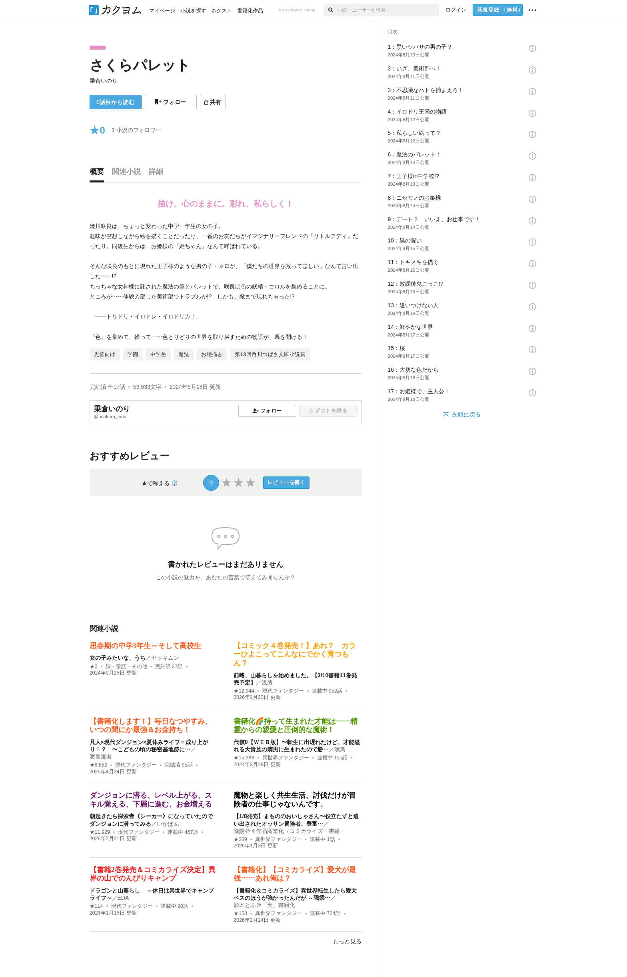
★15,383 (244, 758)
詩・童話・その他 (126, 666)
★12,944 (244, 691)
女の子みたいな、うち (118, 658)
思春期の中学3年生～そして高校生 (145, 646)
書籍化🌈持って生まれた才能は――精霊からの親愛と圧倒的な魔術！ (295, 725)
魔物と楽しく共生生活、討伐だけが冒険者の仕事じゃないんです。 (295, 799)
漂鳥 (339, 749)
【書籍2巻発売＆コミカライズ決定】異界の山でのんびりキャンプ (153, 874)
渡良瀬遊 (101, 756)
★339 (240, 839)
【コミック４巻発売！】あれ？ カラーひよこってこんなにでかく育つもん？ (295, 654)
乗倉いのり (104, 81)
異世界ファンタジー (285, 758)
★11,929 (100, 832)
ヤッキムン (165, 658)
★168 (240, 913)
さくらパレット (140, 65)
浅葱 (267, 682)
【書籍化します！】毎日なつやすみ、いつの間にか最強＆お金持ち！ (151, 725)
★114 (96, 906)
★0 (94, 666)
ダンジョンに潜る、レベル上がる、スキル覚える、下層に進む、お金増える (151, 799)
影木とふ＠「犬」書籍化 (264, 905)
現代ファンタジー (283, 691)
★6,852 (99, 765)
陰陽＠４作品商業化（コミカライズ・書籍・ (289, 831)
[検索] (330, 10)
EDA (123, 898)
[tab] (99, 173)
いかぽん (168, 824)
